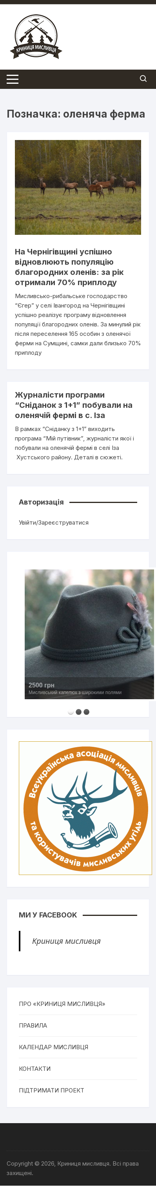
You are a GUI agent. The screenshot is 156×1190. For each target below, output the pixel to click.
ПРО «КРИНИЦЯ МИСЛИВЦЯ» (62, 1004)
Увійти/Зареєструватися (54, 522)
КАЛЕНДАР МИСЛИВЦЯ (53, 1047)
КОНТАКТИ (35, 1068)
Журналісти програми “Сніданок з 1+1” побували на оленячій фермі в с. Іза (73, 405)
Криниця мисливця (66, 941)
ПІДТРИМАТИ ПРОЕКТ (51, 1090)
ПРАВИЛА (33, 1025)
